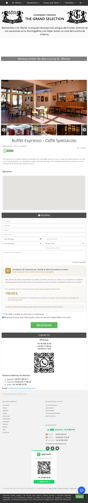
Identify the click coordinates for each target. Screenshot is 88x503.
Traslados (70, 3)
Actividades (6, 421)
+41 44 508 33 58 (61, 440)
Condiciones (72, 488)
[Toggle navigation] (81, 3)
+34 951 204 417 (61, 434)
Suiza (16, 146)
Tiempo (5, 408)
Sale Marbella (49, 408)
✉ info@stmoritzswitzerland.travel (56, 444)
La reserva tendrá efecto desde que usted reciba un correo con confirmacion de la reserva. (34, 307)
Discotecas (6, 432)
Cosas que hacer (52, 3)
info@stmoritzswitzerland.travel (21, 388)
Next (84, 129)
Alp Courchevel (50, 410)
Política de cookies (63, 488)
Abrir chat (44, 481)
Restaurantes (6, 419)
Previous (3, 129)
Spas (4, 429)
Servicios (5, 424)
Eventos (5, 427)
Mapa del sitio (53, 488)
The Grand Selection (51, 405)
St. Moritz (17, 3)
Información (6, 405)
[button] (44, 191)
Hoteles (5, 413)
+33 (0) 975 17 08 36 (62, 437)
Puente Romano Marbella (53, 413)
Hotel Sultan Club (51, 416)
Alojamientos (6, 416)
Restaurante (8, 146)
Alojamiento (33, 3)
